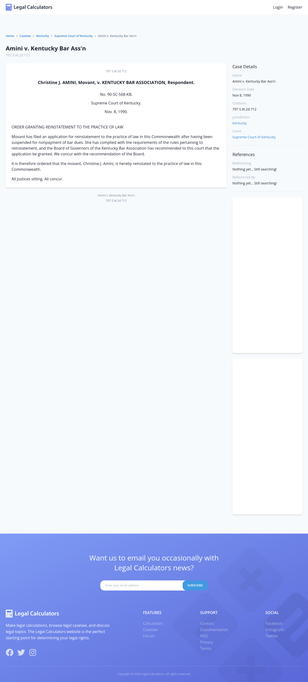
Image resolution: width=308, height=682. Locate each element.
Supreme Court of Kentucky (73, 36)
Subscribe (195, 585)
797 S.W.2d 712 (18, 55)
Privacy (206, 642)
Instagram (274, 629)
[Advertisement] (267, 275)
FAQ (204, 636)
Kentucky (42, 36)
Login (278, 7)
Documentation (214, 629)
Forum (149, 636)
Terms (206, 648)
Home (10, 36)
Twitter (271, 636)
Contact (207, 623)
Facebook (273, 623)
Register (295, 7)
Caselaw (25, 36)
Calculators (153, 623)
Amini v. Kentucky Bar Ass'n (46, 48)
